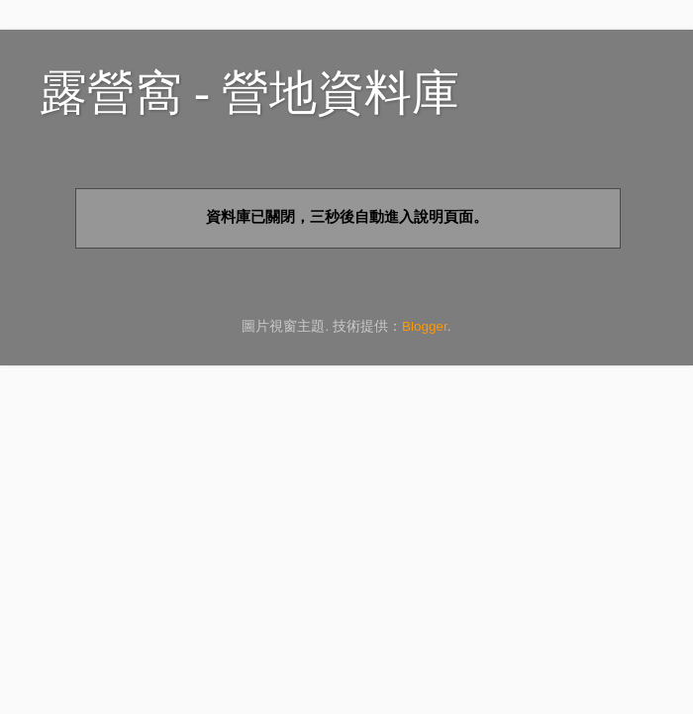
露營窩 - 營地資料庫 (249, 92)
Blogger (424, 326)
